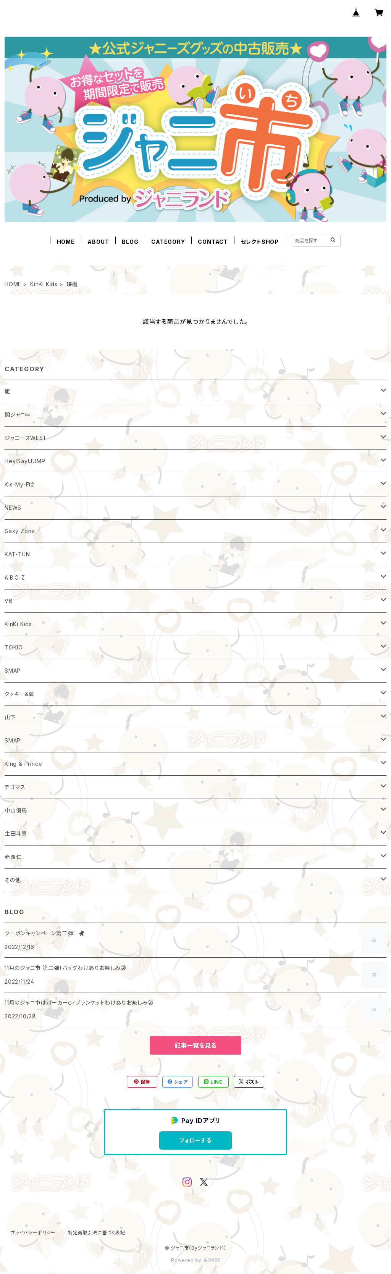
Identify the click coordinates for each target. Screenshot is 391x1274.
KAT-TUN (17, 554)
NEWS (13, 507)
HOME (66, 241)
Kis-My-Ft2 (19, 484)
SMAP (13, 670)
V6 (9, 601)
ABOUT (98, 241)
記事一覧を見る (195, 1045)
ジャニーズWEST (26, 438)
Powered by (195, 1260)
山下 (10, 717)
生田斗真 (16, 833)
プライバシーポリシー (33, 1232)
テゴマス (15, 787)
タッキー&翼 (19, 694)
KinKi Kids (44, 284)
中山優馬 (16, 810)
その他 (13, 880)
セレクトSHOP (260, 241)
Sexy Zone (20, 531)
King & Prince (23, 763)
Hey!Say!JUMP (25, 461)
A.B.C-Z (15, 577)
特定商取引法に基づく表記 (96, 1232)
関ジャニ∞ (18, 414)
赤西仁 (13, 857)
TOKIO (14, 647)
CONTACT (213, 241)
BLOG (130, 241)
